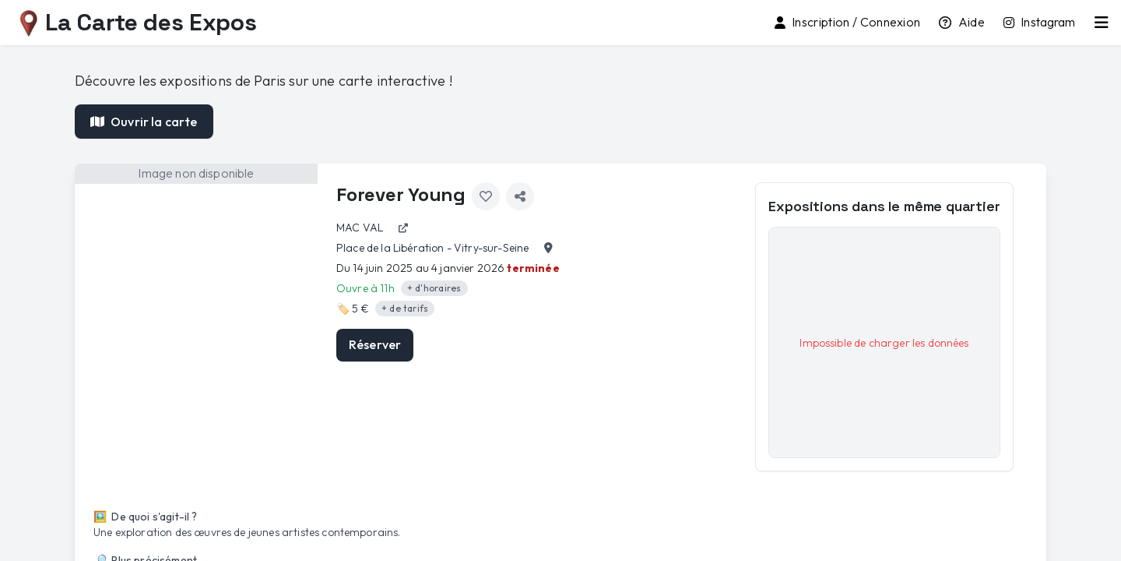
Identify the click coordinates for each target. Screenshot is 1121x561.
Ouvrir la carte (144, 121)
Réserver (375, 344)
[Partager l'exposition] (520, 196)
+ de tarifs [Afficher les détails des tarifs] (405, 308)
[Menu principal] (1102, 22)
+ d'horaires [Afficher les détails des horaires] (434, 288)
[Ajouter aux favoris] (486, 196)
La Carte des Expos (134, 22)
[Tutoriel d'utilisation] (962, 22)
